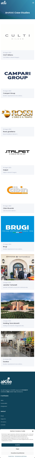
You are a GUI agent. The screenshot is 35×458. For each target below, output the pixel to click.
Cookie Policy (11, 456)
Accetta (17, 445)
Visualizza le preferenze (17, 453)
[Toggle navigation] (33, 3)
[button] (33, 431)
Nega (17, 449)
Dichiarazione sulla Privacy (21, 456)
